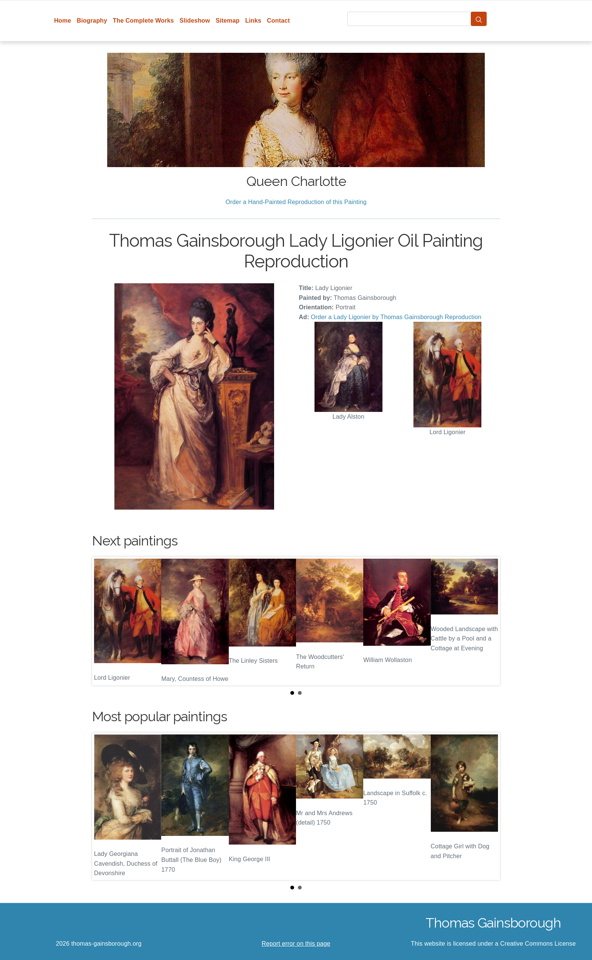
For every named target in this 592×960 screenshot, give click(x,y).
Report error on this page (296, 943)
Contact (278, 20)
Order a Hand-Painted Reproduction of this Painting (296, 202)
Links (253, 20)
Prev (104, 621)
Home (62, 20)
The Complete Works (143, 20)
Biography (92, 20)
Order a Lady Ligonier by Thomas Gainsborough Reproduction (396, 317)
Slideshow (195, 20)
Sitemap (227, 20)
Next (488, 621)
